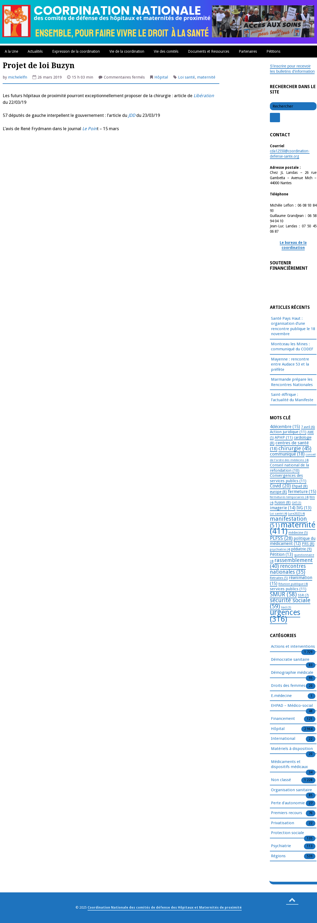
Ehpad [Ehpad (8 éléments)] (300, 486)
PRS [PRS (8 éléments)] (308, 544)
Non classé (281, 780)
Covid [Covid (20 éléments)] (280, 486)
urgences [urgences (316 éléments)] (285, 615)
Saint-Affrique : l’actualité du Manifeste (292, 397)
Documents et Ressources (208, 51)
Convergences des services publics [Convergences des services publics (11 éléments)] (288, 478)
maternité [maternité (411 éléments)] (292, 528)
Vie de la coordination (126, 51)
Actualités (35, 51)
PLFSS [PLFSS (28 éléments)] (281, 538)
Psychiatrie (281, 846)
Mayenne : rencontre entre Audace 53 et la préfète (290, 364)
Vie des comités (166, 51)
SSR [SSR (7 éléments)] (303, 595)
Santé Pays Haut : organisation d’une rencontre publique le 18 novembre (293, 326)
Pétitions (273, 51)
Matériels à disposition (292, 749)
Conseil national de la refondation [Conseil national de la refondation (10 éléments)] (289, 468)
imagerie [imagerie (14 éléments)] (282, 507)
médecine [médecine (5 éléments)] (298, 533)
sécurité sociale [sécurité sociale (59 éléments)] (290, 603)
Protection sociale (287, 833)
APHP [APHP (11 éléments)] (284, 437)
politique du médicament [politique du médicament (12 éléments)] (292, 541)
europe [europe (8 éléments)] (278, 492)
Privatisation (282, 823)
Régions (278, 856)
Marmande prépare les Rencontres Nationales (292, 382)
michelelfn (17, 77)
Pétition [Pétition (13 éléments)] (281, 554)
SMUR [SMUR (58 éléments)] (283, 594)
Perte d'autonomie (288, 803)
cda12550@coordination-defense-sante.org (290, 153)
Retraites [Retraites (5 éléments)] (279, 578)
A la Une (11, 51)
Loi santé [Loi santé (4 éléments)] (278, 513)
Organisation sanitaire (291, 790)
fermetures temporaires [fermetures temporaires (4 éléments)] (289, 497)
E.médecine (281, 696)
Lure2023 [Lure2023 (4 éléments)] (296, 513)
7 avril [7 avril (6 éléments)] (308, 427)
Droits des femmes (288, 685)
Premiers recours (286, 813)
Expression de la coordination (76, 51)
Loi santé (186, 77)
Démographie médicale (292, 672)
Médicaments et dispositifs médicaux (289, 764)
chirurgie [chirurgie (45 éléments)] (294, 448)
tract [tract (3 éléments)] (286, 607)
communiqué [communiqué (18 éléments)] (287, 454)
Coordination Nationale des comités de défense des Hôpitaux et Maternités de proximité (165, 907)
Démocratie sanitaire (290, 659)
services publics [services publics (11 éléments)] (288, 588)
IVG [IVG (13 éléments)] (304, 507)
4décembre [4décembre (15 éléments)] (285, 426)
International (283, 738)
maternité (206, 77)
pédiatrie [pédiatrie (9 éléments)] (301, 549)
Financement (283, 718)
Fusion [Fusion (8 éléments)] (282, 502)
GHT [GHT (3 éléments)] (296, 502)
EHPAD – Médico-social (292, 705)
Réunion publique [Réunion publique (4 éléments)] (293, 584)
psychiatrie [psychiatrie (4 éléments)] (280, 549)
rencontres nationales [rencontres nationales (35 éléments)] (288, 569)
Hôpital (161, 77)
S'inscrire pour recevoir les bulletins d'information (292, 69)
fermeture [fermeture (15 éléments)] (302, 491)
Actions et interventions (293, 646)
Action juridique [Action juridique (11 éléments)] (288, 431)
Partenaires (248, 51)
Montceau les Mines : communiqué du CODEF (292, 347)
